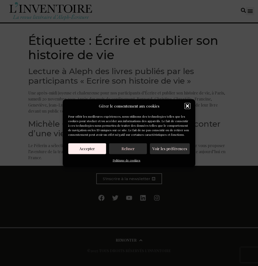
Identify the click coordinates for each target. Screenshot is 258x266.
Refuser (128, 148)
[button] (187, 106)
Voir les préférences (169, 148)
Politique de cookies (126, 160)
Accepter (87, 148)
